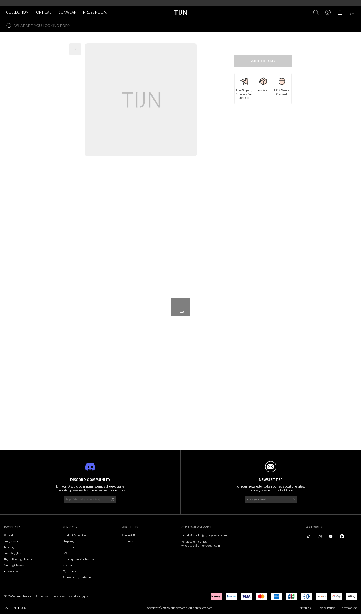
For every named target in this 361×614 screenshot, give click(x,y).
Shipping (68, 541)
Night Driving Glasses (18, 559)
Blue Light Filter (15, 547)
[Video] (328, 12)
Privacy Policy (326, 607)
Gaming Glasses (14, 565)
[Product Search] (316, 12)
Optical (8, 535)
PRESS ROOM (95, 12)
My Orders (69, 571)
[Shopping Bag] (340, 12)
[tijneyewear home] (180, 18)
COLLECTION (17, 12)
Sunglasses (11, 541)
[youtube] (331, 536)
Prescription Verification (79, 559)
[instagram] (319, 536)
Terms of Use (349, 607)
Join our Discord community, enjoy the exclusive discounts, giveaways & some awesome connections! (90, 488)
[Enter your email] (266, 499)
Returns (68, 547)
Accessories (11, 571)
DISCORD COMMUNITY (90, 480)
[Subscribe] (293, 499)
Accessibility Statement (78, 577)
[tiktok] (308, 536)
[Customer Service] (352, 12)
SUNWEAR (68, 12)
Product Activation (75, 535)
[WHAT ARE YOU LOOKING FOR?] (187, 25)
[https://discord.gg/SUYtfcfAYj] (85, 499)
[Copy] (112, 499)
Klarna (67, 565)
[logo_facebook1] (342, 536)
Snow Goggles (12, 553)
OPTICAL (43, 12)
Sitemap (127, 541)
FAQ (65, 553)
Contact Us (129, 535)
